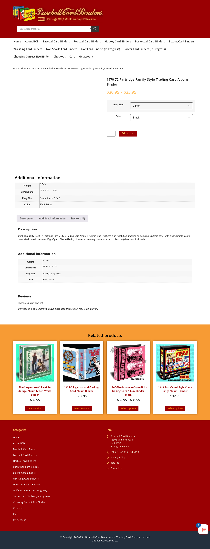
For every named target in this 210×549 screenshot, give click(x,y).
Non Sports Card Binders (61, 49)
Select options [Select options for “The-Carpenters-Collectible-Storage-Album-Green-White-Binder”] (35, 408)
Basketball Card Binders (150, 41)
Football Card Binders (87, 41)
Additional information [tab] (52, 218)
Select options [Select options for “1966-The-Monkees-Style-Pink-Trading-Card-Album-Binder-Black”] (128, 408)
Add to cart (128, 133)
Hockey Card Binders (118, 41)
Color (118, 116)
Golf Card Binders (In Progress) (100, 49)
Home (17, 41)
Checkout (59, 56)
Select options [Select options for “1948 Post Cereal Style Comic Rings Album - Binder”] (175, 408)
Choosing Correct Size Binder (31, 56)
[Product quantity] (111, 134)
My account (86, 56)
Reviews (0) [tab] (78, 218)
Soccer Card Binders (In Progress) (145, 49)
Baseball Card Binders (56, 41)
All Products (27, 68)
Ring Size (119, 105)
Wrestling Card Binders (27, 49)
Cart (72, 56)
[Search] (95, 29)
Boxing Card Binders (181, 41)
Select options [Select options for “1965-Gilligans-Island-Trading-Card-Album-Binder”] (81, 408)
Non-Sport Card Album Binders (49, 68)
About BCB (32, 41)
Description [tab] (26, 218)
